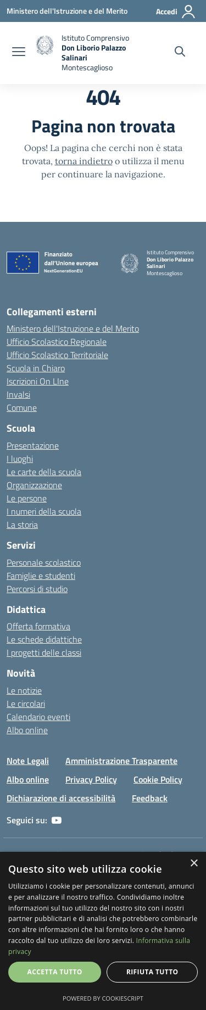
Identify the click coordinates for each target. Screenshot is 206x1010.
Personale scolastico (44, 562)
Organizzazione (34, 485)
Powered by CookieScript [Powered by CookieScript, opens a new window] (103, 998)
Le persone (27, 498)
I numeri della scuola (44, 511)
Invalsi (18, 394)
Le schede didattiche (44, 639)
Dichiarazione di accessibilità (61, 798)
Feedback (150, 798)
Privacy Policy (91, 779)
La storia (22, 524)
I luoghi (20, 458)
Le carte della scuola (44, 471)
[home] (84, 53)
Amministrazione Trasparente (121, 760)
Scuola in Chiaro (36, 368)
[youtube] (57, 820)
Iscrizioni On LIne (38, 381)
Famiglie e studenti (41, 575)
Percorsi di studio (37, 588)
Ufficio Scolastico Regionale (57, 341)
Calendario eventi (38, 716)
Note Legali (28, 760)
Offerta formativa (38, 626)
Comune (22, 407)
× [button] (194, 864)
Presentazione (33, 445)
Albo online (27, 729)
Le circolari (26, 703)
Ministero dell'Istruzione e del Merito (73, 328)
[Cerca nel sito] (179, 53)
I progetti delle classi (44, 652)
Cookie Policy (157, 779)
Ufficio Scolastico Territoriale (57, 354)
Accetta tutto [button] (54, 971)
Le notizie (24, 690)
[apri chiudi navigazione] (18, 52)
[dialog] (103, 931)
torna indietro (84, 160)
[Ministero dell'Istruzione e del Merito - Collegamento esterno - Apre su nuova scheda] (67, 10)
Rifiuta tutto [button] (152, 971)
